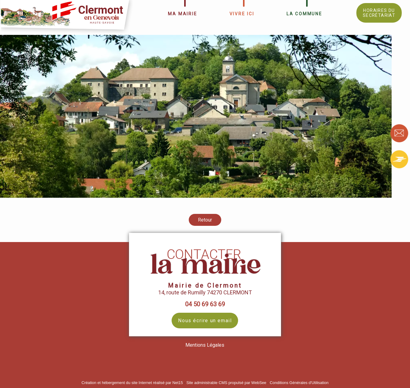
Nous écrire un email (205, 320)
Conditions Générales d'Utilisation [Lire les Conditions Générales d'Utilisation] (299, 382)
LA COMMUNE (304, 13)
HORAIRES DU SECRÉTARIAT (379, 13)
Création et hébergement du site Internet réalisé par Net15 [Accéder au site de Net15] (132, 382)
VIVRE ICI (242, 13)
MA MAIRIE (182, 13)
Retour (205, 220)
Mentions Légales (204, 345)
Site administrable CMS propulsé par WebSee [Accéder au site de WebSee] (226, 382)
